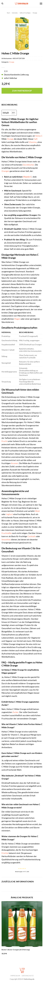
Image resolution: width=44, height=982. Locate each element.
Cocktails (32, 536)
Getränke (15, 13)
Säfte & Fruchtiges (25, 13)
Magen (17, 319)
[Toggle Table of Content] (12, 112)
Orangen (5, 171)
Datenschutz (28, 976)
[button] (2, 4)
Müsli (37, 511)
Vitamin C (27, 177)
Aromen (14, 463)
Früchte (5, 853)
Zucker (15, 712)
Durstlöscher (28, 165)
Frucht (4, 441)
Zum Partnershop (22, 91)
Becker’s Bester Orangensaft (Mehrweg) (16, 950)
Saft (36, 139)
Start (8, 13)
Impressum (15, 976)
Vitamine (33, 142)
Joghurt (9, 514)
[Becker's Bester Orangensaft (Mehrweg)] (22, 924)
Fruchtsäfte (7, 533)
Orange (35, 13)
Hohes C (38, 136)
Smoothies (6, 539)
